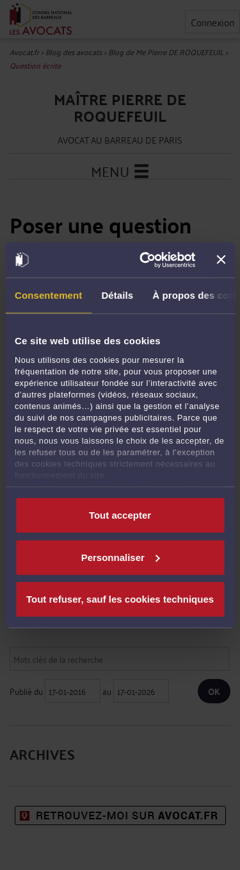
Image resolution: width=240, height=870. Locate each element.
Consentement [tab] (48, 295)
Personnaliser (120, 556)
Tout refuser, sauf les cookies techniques (120, 599)
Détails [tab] (117, 295)
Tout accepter (120, 515)
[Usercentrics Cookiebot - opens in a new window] (145, 259)
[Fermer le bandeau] (220, 259)
